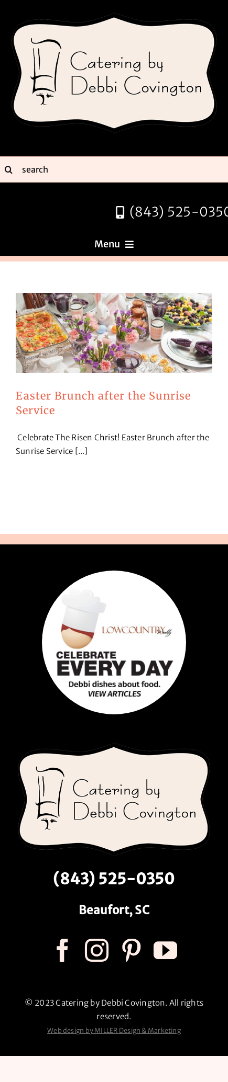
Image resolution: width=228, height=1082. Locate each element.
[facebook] (62, 950)
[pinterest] (131, 950)
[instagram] (96, 950)
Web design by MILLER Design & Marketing (114, 1030)
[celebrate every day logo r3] (114, 574)
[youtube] (165, 950)
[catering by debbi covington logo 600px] (114, 14)
